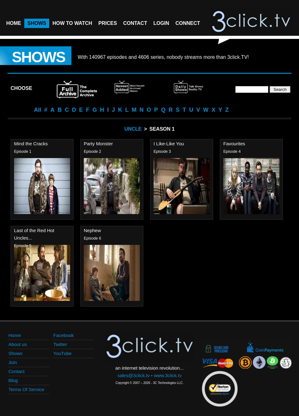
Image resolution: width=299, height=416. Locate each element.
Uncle (132, 129)
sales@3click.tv (133, 375)
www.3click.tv (168, 375)
